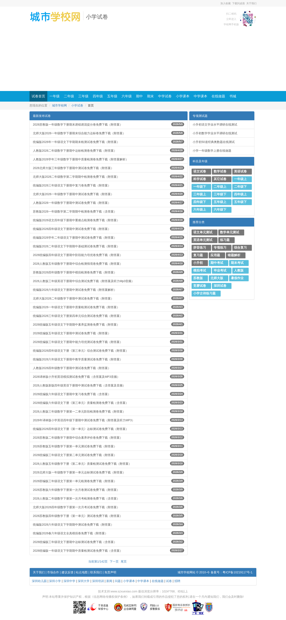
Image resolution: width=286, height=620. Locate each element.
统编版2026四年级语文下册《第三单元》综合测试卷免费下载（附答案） (108, 350)
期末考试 (237, 263)
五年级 (112, 96)
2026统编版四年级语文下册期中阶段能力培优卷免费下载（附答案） (108, 255)
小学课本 (182, 96)
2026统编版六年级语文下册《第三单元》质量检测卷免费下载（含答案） (108, 402)
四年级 (98, 96)
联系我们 (96, 572)
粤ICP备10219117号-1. (238, 572)
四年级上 (240, 194)
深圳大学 (84, 581)
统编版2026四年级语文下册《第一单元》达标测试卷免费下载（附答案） (108, 429)
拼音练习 (199, 247)
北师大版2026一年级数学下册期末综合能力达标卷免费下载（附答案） (108, 133)
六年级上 (199, 209)
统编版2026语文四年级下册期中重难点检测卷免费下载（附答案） (108, 220)
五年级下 (240, 202)
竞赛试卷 (199, 285)
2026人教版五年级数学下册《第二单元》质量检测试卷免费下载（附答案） (108, 463)
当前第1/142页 (98, 561)
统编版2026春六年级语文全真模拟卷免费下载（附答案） (108, 533)
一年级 (54, 96)
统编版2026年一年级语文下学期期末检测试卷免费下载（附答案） (108, 142)
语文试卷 (199, 171)
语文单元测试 (202, 232)
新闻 (109, 581)
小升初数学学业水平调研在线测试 (215, 133)
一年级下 (199, 186)
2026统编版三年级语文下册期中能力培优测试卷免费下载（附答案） (108, 342)
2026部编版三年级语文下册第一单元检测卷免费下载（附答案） (108, 481)
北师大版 (216, 278)
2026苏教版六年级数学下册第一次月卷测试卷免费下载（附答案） (108, 489)
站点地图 (82, 572)
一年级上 (240, 179)
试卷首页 (38, 96)
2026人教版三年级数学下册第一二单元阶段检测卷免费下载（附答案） (108, 411)
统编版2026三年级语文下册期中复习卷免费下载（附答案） (108, 185)
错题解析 (234, 255)
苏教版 (198, 278)
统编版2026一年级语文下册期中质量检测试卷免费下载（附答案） (108, 307)
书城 (232, 96)
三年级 (83, 96)
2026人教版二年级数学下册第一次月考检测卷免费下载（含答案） (108, 498)
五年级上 (220, 202)
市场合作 (53, 572)
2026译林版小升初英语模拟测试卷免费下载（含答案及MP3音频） (108, 376)
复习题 (198, 255)
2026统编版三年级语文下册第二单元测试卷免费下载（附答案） (108, 455)
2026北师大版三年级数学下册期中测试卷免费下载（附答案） (108, 168)
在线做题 (218, 96)
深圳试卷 (220, 285)
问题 (118, 581)
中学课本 (200, 96)
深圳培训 (98, 581)
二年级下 (240, 186)
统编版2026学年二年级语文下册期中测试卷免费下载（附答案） (108, 237)
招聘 (177, 581)
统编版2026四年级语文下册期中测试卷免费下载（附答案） (108, 229)
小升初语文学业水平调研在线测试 (215, 124)
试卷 (169, 581)
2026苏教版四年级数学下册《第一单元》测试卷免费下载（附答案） (108, 516)
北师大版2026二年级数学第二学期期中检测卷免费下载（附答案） (108, 176)
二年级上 (220, 186)
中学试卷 (165, 96)
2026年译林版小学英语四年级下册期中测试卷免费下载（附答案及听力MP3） (108, 420)
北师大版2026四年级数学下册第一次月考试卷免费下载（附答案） (108, 507)
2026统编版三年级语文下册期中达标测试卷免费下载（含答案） (108, 542)
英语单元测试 (202, 240)
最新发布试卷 (42, 116)
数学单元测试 (229, 232)
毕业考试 (220, 270)
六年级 (127, 96)
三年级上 (199, 194)
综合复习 (240, 247)
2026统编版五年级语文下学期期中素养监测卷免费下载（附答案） (108, 324)
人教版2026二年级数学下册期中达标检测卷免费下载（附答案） (108, 150)
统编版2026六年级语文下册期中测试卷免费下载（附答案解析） (108, 289)
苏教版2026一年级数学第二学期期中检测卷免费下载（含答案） (108, 211)
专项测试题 (200, 116)
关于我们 (251, 3)
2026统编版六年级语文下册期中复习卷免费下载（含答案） (108, 394)
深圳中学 (69, 581)
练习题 (225, 240)
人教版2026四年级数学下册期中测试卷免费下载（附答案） (108, 368)
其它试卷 (220, 179)
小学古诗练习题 (204, 293)
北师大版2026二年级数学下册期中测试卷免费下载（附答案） (108, 298)
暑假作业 (237, 278)
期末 (150, 96)
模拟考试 (199, 270)
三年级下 (220, 194)
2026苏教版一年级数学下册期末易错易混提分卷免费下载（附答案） (108, 124)
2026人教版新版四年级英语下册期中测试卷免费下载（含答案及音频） (108, 385)
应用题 (215, 255)
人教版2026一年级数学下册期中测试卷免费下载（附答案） (108, 202)
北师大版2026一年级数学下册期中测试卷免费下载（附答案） (108, 194)
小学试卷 (97, 17)
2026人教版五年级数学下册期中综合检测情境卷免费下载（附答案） (108, 263)
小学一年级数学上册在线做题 (212, 150)
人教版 (239, 270)
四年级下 (199, 202)
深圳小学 (55, 581)
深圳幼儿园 (39, 581)
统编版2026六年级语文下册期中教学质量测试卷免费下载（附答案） (108, 359)
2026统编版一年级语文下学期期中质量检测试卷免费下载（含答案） (108, 550)
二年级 (69, 96)
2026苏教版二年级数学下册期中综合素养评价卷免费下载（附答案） (108, 437)
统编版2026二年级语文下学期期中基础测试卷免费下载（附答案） (108, 246)
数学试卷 (220, 171)
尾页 (124, 561)
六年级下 (220, 209)
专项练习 (220, 247)
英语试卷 (240, 171)
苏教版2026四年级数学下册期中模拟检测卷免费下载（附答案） (108, 272)
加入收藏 (225, 3)
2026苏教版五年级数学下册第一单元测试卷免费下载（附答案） (108, 446)
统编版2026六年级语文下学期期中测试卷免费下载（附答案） (108, 524)
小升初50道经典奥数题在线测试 (214, 142)
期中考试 (216, 263)
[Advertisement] (143, 59)
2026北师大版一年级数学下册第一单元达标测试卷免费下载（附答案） (108, 472)
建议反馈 (67, 572)
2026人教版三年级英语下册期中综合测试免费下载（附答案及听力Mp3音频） (108, 281)
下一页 (114, 561)
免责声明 (110, 572)
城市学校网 (59, 105)
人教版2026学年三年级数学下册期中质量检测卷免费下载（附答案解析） (108, 159)
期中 (139, 96)
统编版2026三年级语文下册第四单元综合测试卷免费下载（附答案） (108, 316)
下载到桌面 (238, 3)
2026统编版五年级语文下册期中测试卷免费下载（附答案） (108, 333)
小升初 (198, 263)
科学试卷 (199, 179)
